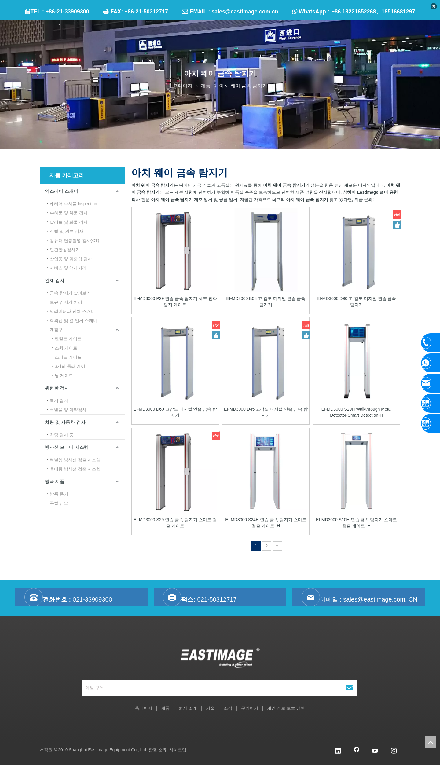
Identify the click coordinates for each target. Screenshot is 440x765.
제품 (165, 708)
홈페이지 (143, 708)
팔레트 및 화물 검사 (69, 222)
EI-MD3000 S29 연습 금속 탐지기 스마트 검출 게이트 (175, 522)
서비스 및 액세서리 (68, 267)
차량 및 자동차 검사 (65, 422)
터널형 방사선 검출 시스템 (75, 459)
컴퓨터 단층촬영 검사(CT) (74, 240)
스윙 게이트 (66, 348)
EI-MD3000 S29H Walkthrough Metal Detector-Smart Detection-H (356, 412)
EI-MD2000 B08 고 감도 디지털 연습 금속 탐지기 (265, 301)
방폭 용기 (59, 494)
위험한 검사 (57, 387)
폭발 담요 (59, 503)
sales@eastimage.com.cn (244, 12)
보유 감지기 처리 (66, 302)
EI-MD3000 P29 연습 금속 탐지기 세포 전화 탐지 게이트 (175, 301)
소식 (228, 708)
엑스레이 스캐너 (61, 191)
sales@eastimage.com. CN (380, 599)
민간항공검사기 (65, 249)
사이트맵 (177, 749)
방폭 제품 (54, 481)
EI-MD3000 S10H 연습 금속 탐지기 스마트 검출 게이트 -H (356, 522)
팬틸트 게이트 (68, 338)
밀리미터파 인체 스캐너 (72, 311)
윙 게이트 (64, 375)
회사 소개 (188, 708)
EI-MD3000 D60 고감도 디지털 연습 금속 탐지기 (175, 412)
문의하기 (249, 708)
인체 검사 (54, 280)
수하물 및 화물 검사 (69, 212)
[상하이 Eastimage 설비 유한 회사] (220, 659)
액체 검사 (59, 400)
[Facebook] (356, 751)
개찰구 (56, 329)
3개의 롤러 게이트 (72, 366)
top (430, 742)
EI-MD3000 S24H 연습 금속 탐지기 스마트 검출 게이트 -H (265, 522)
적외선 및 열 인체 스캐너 (73, 320)
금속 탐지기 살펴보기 (70, 293)
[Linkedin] (338, 751)
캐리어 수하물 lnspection (73, 203)
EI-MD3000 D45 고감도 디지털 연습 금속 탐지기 (266, 412)
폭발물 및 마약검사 (68, 409)
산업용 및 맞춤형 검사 (71, 258)
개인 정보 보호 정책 (286, 708)
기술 (210, 708)
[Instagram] (394, 751)
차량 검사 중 (62, 434)
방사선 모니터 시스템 (67, 447)
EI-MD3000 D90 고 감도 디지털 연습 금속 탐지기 (356, 301)
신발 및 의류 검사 (66, 231)
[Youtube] (375, 751)
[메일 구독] (206, 688)
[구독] (349, 688)
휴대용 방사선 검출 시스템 (75, 469)
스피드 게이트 (68, 357)
